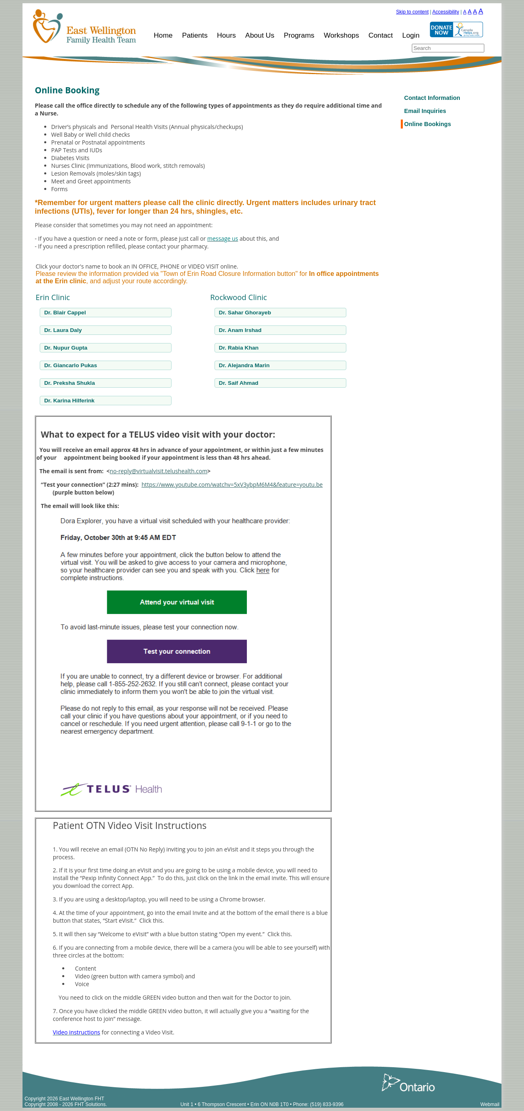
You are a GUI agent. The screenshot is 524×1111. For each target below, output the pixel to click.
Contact (380, 35)
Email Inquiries (425, 111)
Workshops (341, 35)
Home (163, 35)
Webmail (490, 1104)
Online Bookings (427, 124)
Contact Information (432, 98)
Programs (299, 35)
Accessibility (445, 12)
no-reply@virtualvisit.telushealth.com (159, 471)
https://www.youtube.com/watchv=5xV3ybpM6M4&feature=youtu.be (232, 484)
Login (411, 35)
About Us (259, 35)
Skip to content (412, 12)
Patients (195, 35)
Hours (226, 35)
